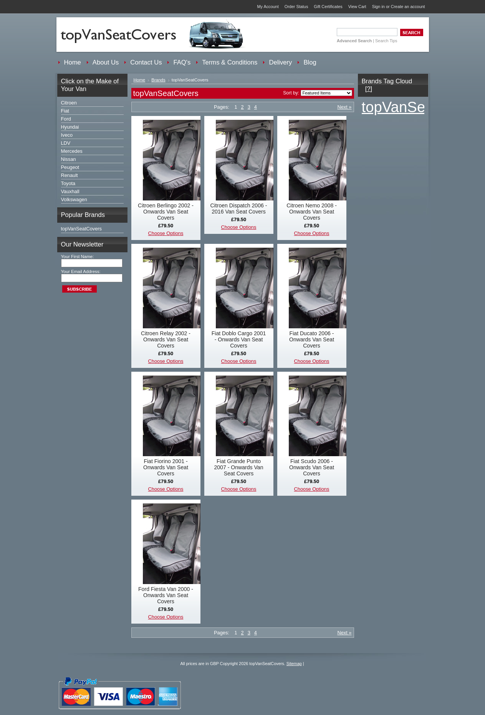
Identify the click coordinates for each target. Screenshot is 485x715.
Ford (66, 119)
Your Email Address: (81, 271)
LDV (66, 143)
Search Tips (386, 40)
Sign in (378, 6)
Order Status (296, 6)
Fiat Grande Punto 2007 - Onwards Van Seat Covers (238, 467)
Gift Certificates (328, 6)
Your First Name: (77, 256)
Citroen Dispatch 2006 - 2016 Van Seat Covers (238, 208)
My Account (267, 6)
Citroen (69, 103)
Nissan (68, 159)
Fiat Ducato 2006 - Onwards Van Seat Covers (311, 339)
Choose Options (166, 233)
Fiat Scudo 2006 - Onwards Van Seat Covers (311, 467)
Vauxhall (70, 191)
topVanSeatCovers (81, 229)
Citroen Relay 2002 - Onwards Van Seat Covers (165, 339)
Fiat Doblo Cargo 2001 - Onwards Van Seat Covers (239, 339)
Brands (158, 80)
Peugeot (70, 167)
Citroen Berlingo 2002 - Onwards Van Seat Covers (166, 211)
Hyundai (70, 127)
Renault (69, 175)
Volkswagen (74, 199)
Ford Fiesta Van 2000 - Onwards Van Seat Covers (165, 595)
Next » (345, 107)
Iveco (67, 135)
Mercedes (72, 151)
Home (140, 80)
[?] (368, 89)
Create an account (408, 6)
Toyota (68, 183)
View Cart (357, 6)
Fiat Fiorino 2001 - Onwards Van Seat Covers (165, 467)
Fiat (65, 111)
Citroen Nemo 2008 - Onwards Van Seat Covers (311, 211)
